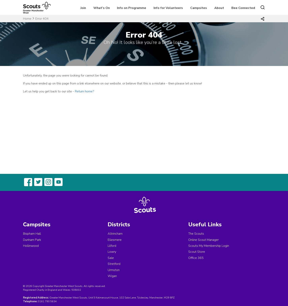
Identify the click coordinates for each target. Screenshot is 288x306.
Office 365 (196, 258)
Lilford (112, 246)
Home (27, 18)
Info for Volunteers (168, 8)
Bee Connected (243, 8)
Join (83, 8)
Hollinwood (31, 246)
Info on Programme (131, 8)
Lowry (112, 252)
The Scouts (196, 233)
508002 (76, 290)
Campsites (198, 8)
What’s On (101, 8)
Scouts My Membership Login (208, 246)
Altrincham (115, 233)
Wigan (112, 276)
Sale (111, 258)
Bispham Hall (32, 233)
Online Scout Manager (203, 240)
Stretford (114, 264)
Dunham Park (32, 240)
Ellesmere (115, 240)
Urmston (114, 270)
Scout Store (196, 252)
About (219, 8)
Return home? (84, 91)
